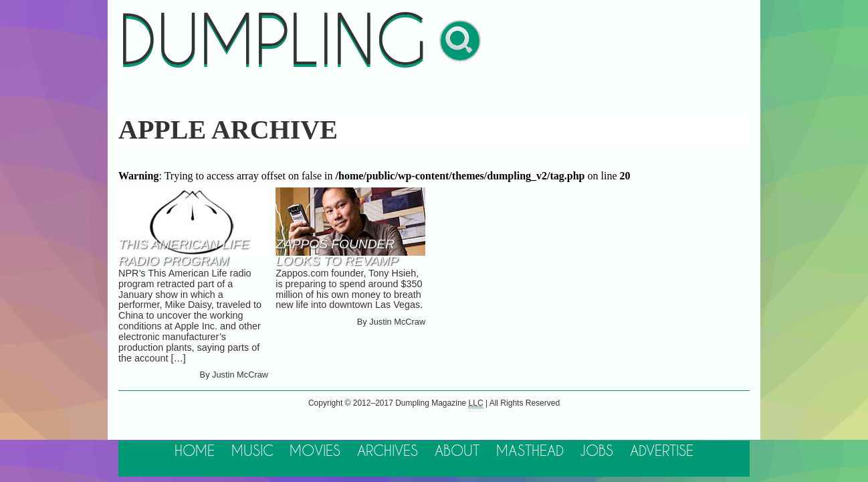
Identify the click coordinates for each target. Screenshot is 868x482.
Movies (315, 452)
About (457, 452)
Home (195, 452)
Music (252, 452)
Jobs (596, 452)
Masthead (530, 452)
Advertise (661, 452)
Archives (387, 452)
